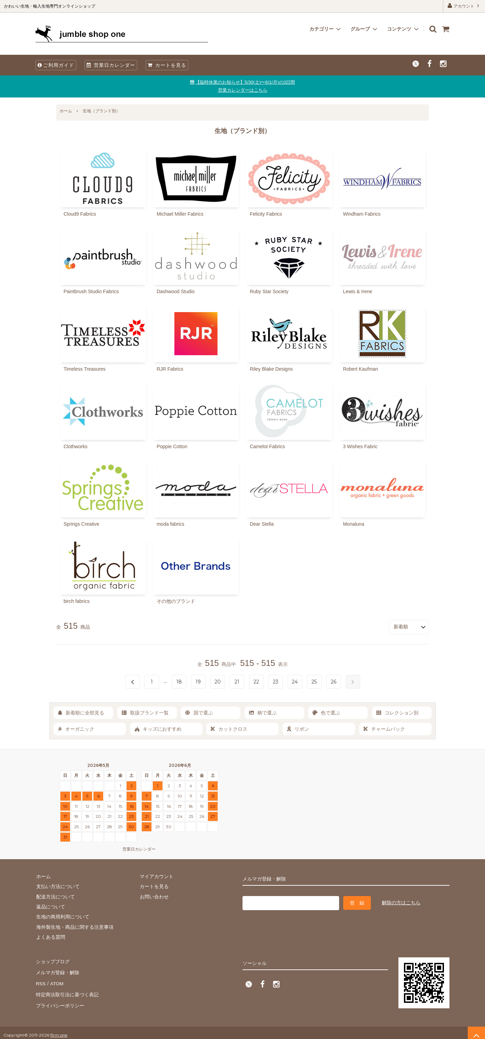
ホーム (66, 111)
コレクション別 (397, 712)
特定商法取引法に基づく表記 (67, 991)
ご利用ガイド (56, 65)
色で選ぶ (326, 712)
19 (198, 681)
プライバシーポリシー (60, 1001)
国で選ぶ (199, 712)
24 (295, 681)
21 (237, 681)
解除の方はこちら (401, 902)
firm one (58, 1030)
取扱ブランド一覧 (145, 712)
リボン (298, 728)
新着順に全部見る (81, 712)
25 (314, 681)
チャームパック (384, 728)
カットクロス (229, 728)
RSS (41, 981)
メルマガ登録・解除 (57, 970)
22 (256, 681)
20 (218, 681)
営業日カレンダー (111, 65)
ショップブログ (52, 960)
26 (333, 681)
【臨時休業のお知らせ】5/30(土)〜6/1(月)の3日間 (245, 82)
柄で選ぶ (263, 712)
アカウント (464, 6)
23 (275, 681)
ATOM (56, 981)
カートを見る (167, 65)
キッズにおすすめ (158, 728)
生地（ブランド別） (101, 111)
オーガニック (76, 728)
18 (179, 681)
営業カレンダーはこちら (242, 90)
